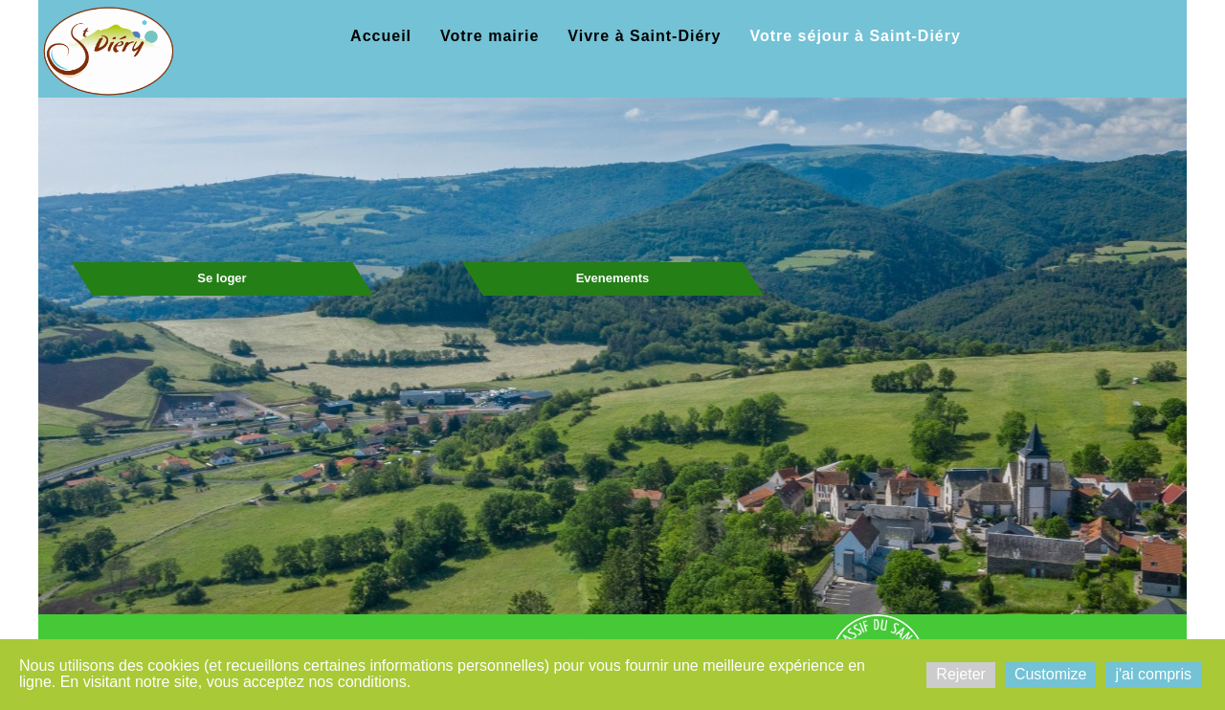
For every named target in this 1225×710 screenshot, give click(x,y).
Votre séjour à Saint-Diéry (854, 36)
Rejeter (961, 674)
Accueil (381, 36)
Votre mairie (489, 36)
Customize (1050, 674)
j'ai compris (1153, 674)
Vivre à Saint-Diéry (644, 36)
